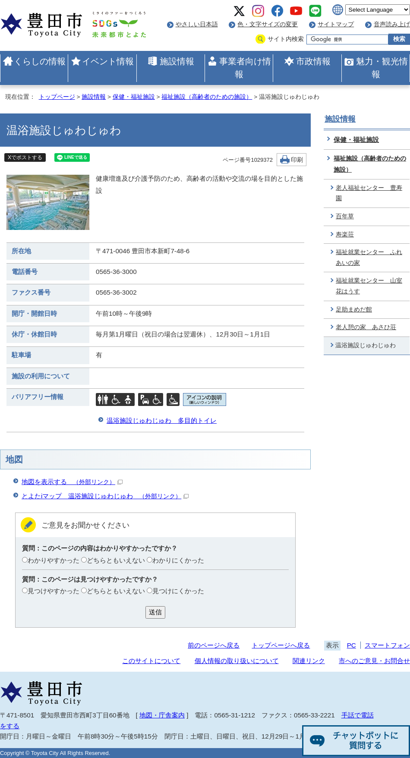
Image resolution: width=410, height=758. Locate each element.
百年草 (345, 216)
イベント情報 (108, 61)
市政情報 (313, 61)
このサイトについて (151, 660)
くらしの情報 (40, 61)
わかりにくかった (178, 560)
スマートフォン (387, 645)
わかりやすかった (53, 560)
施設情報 (177, 61)
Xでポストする (25, 157)
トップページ (57, 97)
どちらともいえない (116, 560)
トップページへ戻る (281, 645)
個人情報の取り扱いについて (237, 660)
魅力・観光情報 (382, 68)
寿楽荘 (345, 234)
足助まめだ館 (354, 309)
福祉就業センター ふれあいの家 (369, 257)
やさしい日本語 (197, 24)
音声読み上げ (392, 24)
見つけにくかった (178, 590)
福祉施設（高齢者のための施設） (206, 97)
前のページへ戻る (214, 645)
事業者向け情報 (245, 68)
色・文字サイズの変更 (267, 24)
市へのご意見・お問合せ (374, 660)
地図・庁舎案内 (162, 715)
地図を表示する (72, 481)
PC (351, 645)
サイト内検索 (286, 39)
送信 (155, 612)
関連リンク (309, 660)
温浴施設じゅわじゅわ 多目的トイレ (162, 420)
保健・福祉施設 (134, 97)
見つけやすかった (53, 590)
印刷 (297, 160)
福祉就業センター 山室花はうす (369, 286)
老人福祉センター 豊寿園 (369, 193)
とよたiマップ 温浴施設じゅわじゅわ (105, 496)
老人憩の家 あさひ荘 (366, 327)
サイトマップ (336, 24)
